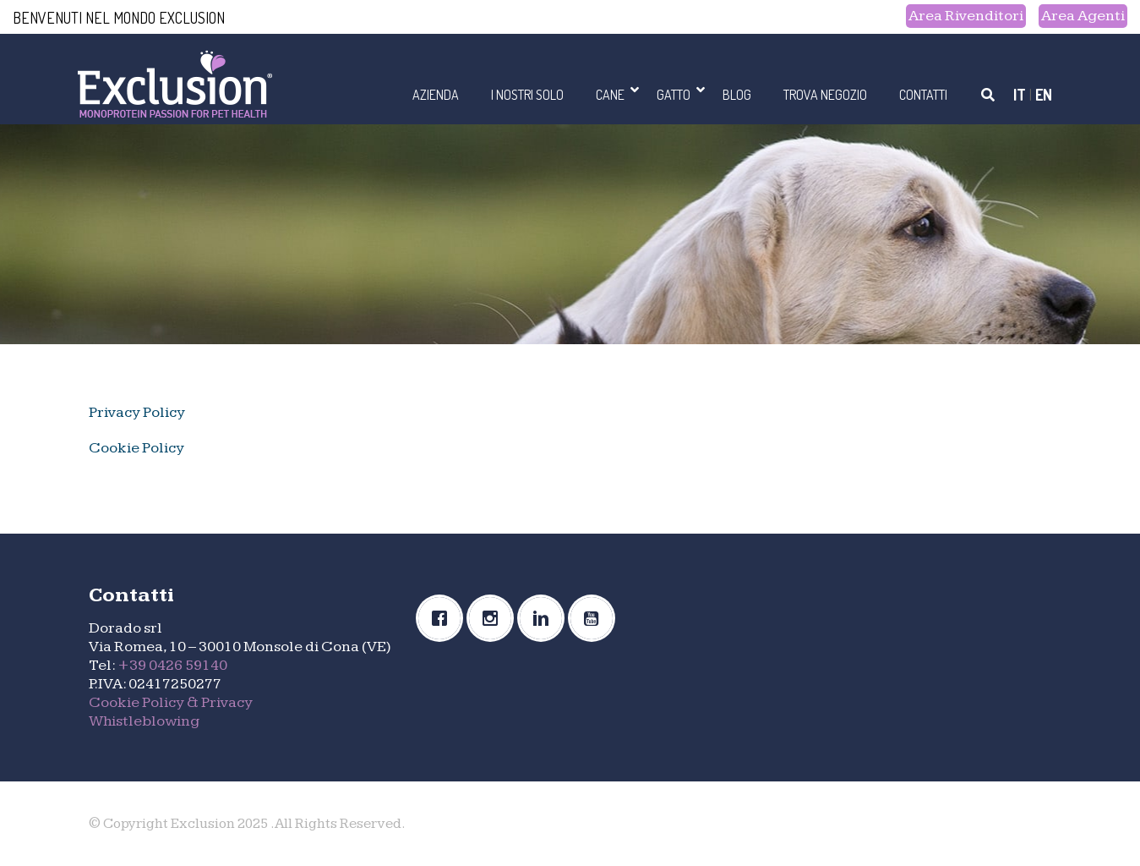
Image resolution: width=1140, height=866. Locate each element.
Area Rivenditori (965, 16)
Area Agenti (1083, 16)
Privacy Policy (137, 412)
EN (1043, 94)
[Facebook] (443, 618)
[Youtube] (595, 618)
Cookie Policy (136, 448)
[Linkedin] (545, 618)
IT (1019, 94)
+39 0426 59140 (172, 665)
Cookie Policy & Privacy (171, 702)
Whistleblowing (144, 721)
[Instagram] (494, 618)
